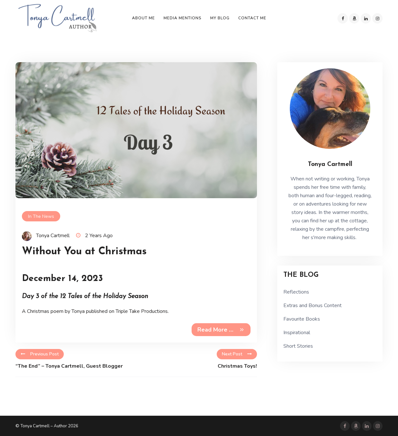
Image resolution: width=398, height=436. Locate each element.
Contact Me (252, 18)
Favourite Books (301, 319)
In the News (41, 216)
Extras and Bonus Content (312, 305)
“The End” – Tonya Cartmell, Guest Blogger (69, 366)
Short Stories (298, 346)
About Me (143, 18)
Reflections (296, 292)
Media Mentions (183, 18)
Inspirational (296, 332)
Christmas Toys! (237, 366)
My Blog (220, 18)
